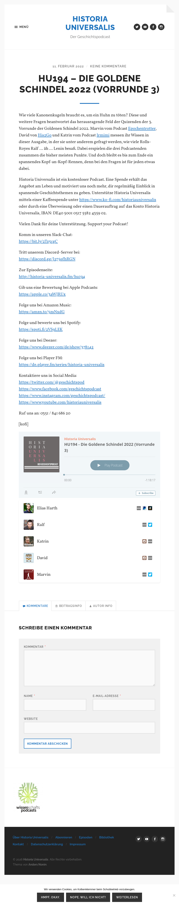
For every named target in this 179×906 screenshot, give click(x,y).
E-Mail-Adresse (107, 696)
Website (31, 718)
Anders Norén (37, 864)
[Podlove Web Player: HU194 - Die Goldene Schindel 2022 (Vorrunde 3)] (89, 465)
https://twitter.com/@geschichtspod (51, 382)
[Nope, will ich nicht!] (174, 895)
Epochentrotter (142, 129)
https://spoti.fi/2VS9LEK (41, 329)
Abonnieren (63, 837)
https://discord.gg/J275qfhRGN (47, 259)
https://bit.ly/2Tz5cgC (38, 241)
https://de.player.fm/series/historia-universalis (61, 365)
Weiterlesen (127, 897)
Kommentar (35, 646)
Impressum (78, 844)
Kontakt (18, 844)
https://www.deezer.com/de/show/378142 (56, 347)
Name (29, 696)
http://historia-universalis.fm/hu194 (52, 277)
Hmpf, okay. (50, 897)
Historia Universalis (90, 23)
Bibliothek (106, 837)
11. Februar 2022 (68, 66)
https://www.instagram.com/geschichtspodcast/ (62, 396)
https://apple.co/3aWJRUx (42, 294)
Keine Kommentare (108, 66)
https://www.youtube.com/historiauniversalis (60, 402)
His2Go (45, 135)
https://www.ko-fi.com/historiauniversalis (117, 200)
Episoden (85, 837)
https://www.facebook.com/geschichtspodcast (60, 389)
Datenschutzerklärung (47, 844)
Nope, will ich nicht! (88, 897)
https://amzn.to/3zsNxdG (42, 312)
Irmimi (103, 135)
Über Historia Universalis (30, 837)
